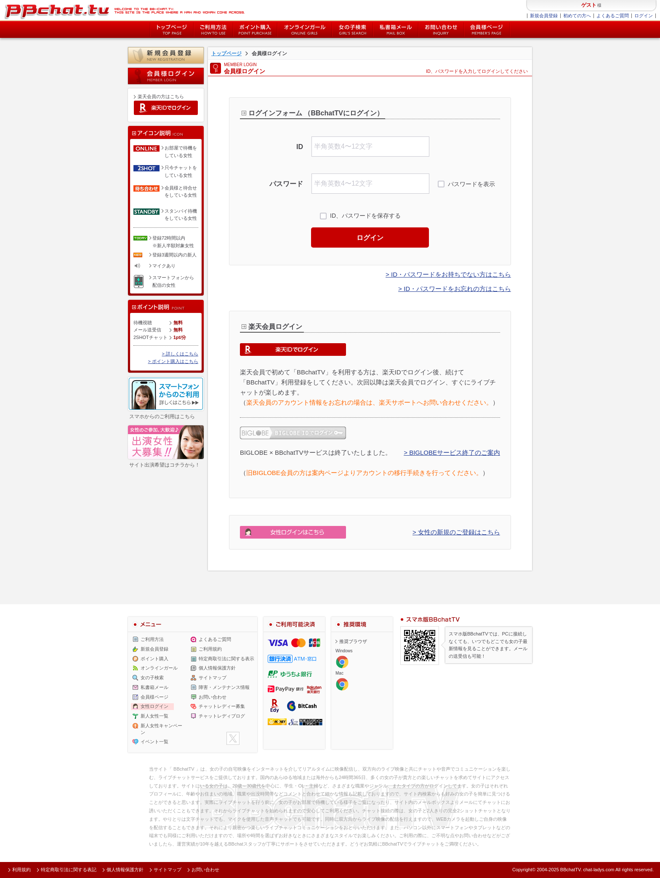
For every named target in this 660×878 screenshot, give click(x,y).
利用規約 (21, 869)
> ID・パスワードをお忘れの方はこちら (454, 288)
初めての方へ (577, 15)
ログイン (643, 15)
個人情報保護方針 (217, 668)
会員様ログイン (166, 76)
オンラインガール (159, 668)
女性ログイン (154, 706)
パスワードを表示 (471, 184)
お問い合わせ (441, 29)
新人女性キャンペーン (161, 729)
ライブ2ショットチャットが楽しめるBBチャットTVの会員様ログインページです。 (124, 10)
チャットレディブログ (222, 715)
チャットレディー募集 (222, 706)
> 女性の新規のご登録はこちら (456, 532)
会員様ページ (487, 29)
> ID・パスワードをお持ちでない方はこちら (448, 274)
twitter (233, 738)
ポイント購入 (255, 29)
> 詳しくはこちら (180, 353)
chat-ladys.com (598, 869)
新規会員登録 (544, 15)
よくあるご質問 (612, 15)
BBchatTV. (571, 869)
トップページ (172, 29)
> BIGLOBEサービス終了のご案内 (452, 452)
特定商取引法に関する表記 (68, 869)
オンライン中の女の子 (304, 29)
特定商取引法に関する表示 (226, 658)
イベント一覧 (154, 742)
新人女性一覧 (154, 715)
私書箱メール (395, 29)
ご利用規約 (210, 648)
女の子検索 (352, 29)
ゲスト (588, 5)
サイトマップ (212, 677)
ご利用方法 (213, 29)
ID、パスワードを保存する (365, 215)
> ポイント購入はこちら (173, 361)
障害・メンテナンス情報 (224, 687)
